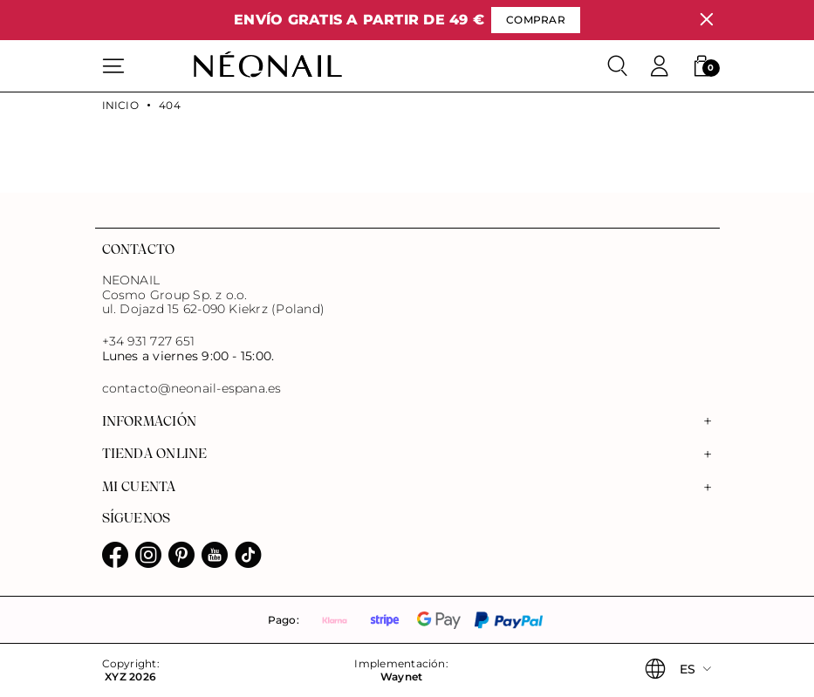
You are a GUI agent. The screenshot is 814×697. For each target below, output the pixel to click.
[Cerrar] (706, 20)
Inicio (120, 105)
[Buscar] (617, 66)
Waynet (401, 677)
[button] (701, 66)
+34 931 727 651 (148, 341)
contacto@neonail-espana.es (192, 388)
